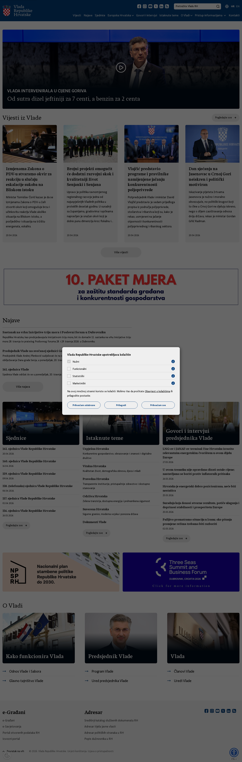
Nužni (76, 361)
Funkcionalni (79, 368)
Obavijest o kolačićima (157, 391)
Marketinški (79, 383)
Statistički (78, 376)
